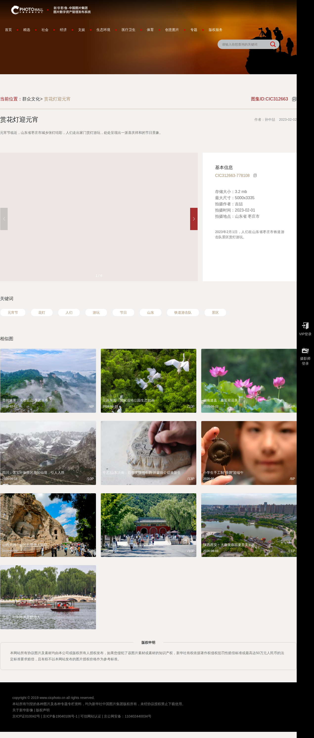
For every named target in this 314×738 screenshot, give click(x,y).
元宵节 (13, 312)
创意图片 (172, 30)
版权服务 (216, 30)
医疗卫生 (128, 30)
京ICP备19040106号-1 (60, 716)
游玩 (96, 312)
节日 (123, 312)
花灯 (41, 312)
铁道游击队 (183, 312)
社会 (45, 30)
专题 (193, 30)
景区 (215, 312)
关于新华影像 (22, 710)
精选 (26, 30)
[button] (194, 219)
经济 (63, 30)
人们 (69, 312)
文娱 (81, 30)
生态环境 (103, 30)
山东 (150, 312)
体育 (150, 30)
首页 (8, 30)
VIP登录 (305, 328)
